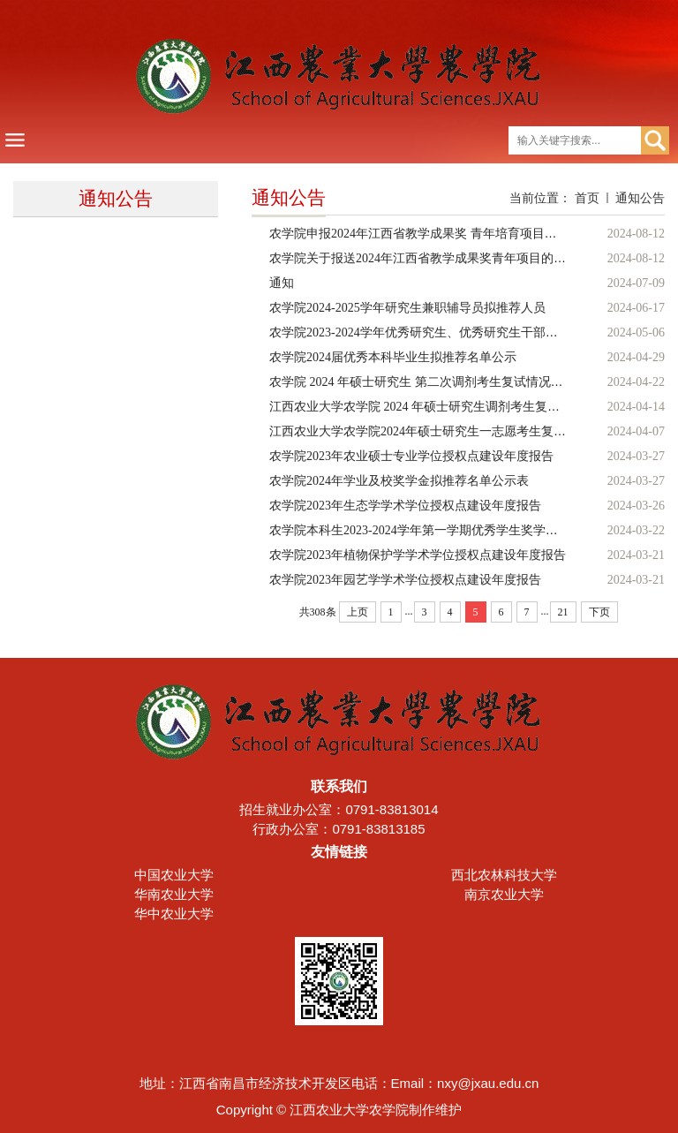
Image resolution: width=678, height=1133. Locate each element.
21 (563, 612)
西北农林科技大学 (504, 874)
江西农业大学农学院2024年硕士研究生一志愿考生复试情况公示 (442, 431)
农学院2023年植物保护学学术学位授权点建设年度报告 (417, 555)
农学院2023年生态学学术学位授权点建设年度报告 (405, 505)
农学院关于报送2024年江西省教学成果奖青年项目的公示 (423, 258)
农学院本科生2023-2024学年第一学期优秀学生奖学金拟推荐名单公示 (456, 530)
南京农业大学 (504, 894)
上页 (357, 612)
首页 (587, 198)
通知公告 (640, 198)
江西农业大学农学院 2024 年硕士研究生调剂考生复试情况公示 (439, 406)
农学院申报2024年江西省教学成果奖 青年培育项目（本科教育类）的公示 (468, 233)
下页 (599, 612)
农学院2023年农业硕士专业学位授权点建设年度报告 (411, 456)
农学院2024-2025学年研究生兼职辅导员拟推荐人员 (407, 307)
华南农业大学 (174, 894)
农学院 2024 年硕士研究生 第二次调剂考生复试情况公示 (422, 382)
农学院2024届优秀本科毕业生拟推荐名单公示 (392, 357)
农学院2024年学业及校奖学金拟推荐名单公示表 (399, 480)
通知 (281, 283)
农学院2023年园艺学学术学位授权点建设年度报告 (405, 579)
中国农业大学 (174, 874)
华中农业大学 (174, 913)
